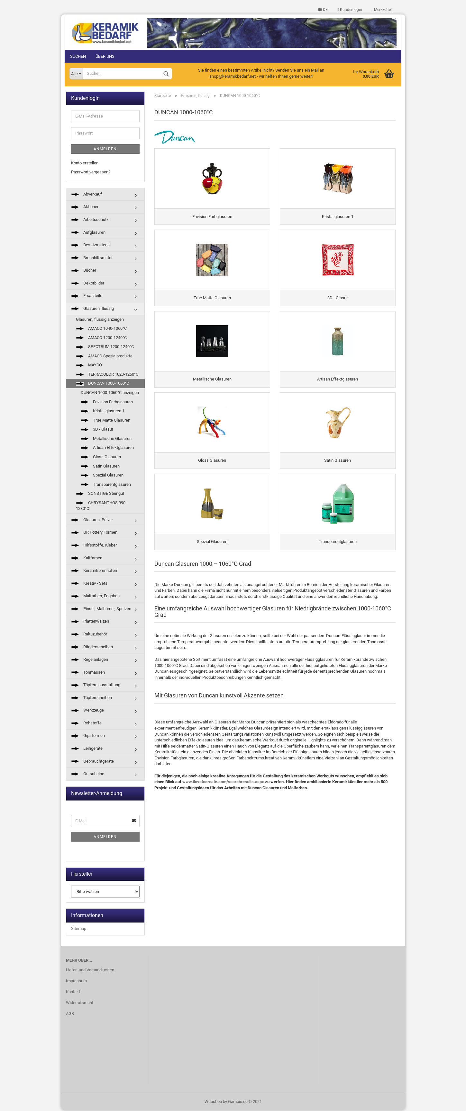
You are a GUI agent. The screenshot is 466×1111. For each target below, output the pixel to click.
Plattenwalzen (90, 622)
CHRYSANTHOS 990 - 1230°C (102, 506)
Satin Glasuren (100, 466)
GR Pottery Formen (94, 533)
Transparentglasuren (106, 485)
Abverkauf (86, 195)
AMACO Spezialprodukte (104, 356)
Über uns (106, 56)
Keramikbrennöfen (94, 571)
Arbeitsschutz (89, 220)
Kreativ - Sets (89, 584)
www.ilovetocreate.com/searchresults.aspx (223, 801)
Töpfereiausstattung (95, 685)
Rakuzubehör (89, 635)
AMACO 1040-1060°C (101, 329)
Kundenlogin (348, 9)
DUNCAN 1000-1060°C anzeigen (110, 393)
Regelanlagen (89, 660)
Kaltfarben (86, 558)
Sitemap (78, 929)
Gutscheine (87, 774)
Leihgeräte (87, 749)
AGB (70, 1014)
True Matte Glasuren (105, 420)
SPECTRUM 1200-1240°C (105, 347)
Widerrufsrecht (79, 1003)
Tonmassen (88, 672)
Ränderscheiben (92, 647)
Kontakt (73, 992)
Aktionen (85, 207)
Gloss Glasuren (101, 457)
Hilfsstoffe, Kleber (94, 546)
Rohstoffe (86, 724)
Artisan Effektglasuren (107, 448)
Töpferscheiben (91, 698)
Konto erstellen (84, 163)
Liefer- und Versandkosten (90, 970)
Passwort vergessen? (90, 173)
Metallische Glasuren (106, 439)
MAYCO (89, 365)
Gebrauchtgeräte (92, 761)
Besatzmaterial (91, 245)
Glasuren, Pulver (92, 520)
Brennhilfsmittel (91, 258)
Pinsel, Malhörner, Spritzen (101, 609)
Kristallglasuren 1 (102, 411)
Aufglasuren (88, 233)
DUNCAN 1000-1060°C (102, 384)
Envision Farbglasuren (107, 402)
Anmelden (105, 149)
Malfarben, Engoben (95, 596)
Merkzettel (381, 9)
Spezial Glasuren (102, 476)
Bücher (83, 271)
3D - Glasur (97, 430)
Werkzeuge (87, 711)
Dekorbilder (87, 284)
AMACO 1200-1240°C (101, 338)
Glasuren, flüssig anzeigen (100, 320)
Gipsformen (88, 736)
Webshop (213, 1102)
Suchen (79, 56)
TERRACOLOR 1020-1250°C (107, 375)
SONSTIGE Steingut (100, 494)
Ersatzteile (86, 296)
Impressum (76, 981)
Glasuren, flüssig (92, 309)
